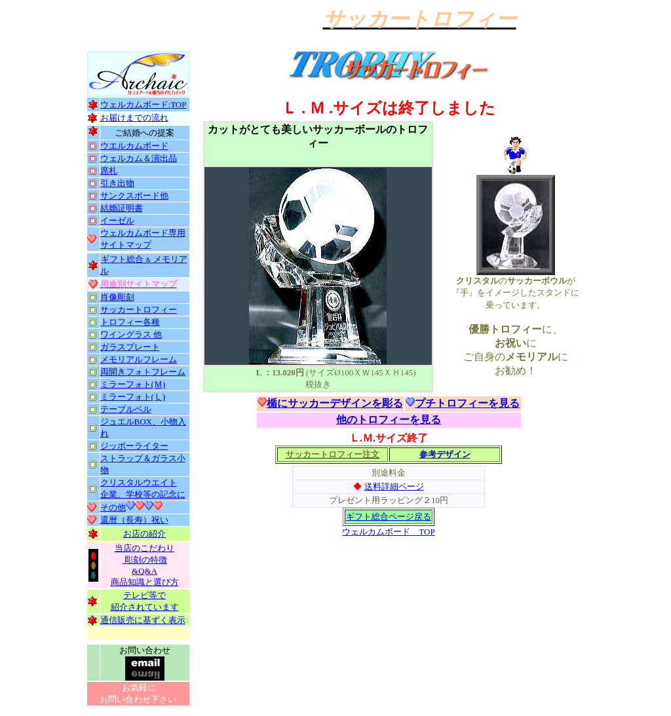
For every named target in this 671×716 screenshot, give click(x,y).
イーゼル (117, 220)
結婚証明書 (121, 208)
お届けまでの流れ (134, 117)
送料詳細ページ (394, 486)
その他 (113, 507)
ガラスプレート (130, 347)
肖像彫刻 (117, 297)
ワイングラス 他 (131, 334)
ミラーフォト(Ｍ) (133, 384)
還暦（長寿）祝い (134, 520)
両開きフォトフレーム (142, 372)
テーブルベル (125, 409)
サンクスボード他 (134, 195)
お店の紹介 (144, 533)
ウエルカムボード (134, 146)
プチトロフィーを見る (467, 403)
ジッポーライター (134, 446)
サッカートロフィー (138, 309)
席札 (108, 171)
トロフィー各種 (130, 322)
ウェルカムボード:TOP (143, 104)
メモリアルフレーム (138, 359)
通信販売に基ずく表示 (142, 620)
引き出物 (117, 183)
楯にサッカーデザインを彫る (335, 403)
